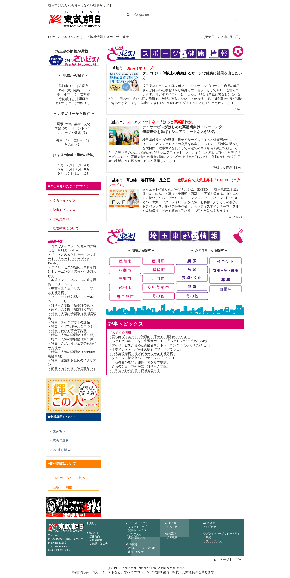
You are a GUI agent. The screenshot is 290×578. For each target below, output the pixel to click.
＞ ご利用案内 (59, 219)
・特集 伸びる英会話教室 (67, 330)
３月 (78, 165)
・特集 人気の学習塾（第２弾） (72, 335)
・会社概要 (170, 537)
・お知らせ (170, 526)
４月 (86, 165)
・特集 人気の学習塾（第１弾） (72, 339)
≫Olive (237, 109)
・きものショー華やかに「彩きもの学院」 (139, 366)
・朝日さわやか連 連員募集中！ (72, 368)
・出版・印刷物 (135, 551)
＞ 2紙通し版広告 (61, 450)
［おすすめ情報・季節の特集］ (73, 155)
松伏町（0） (67, 98)
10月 (69, 173)
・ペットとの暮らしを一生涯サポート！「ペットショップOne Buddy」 (159, 341)
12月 (86, 173)
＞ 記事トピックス (62, 210)
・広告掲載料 (95, 540)
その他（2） (73, 144)
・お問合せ (209, 526)
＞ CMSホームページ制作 (67, 478)
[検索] (179, 14)
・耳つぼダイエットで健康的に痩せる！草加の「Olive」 (149, 336)
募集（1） (63, 140)
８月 (86, 169)
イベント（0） (81, 128)
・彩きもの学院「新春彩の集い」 (72, 305)
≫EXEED (235, 217)
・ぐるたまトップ (136, 526)
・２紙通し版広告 (97, 543)
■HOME (91, 522)
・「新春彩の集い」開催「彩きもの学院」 (139, 362)
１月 (60, 165)
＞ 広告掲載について (64, 228)
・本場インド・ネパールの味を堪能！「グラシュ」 (146, 349)
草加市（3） (67, 86)
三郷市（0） (64, 90)
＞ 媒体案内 (57, 431)
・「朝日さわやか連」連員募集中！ (134, 370)
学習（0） (62, 128)
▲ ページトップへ (227, 559)
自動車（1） (82, 140)
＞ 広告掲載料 (59, 440)
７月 (78, 169)
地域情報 (96, 37)
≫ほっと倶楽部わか (227, 167)
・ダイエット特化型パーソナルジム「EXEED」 (143, 358)
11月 (78, 173)
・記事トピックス (136, 530)
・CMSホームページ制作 (140, 548)
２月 (69, 165)
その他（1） (82, 103)
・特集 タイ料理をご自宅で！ (70, 326)
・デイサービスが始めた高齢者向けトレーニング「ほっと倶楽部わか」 (160, 345)
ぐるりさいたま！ (74, 37)
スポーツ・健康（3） (73, 132)
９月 (60, 173)
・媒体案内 (93, 536)
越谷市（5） (83, 90)
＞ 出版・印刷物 (60, 487)
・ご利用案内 (133, 533)
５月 (60, 169)
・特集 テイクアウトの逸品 (69, 322)
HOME (52, 37)
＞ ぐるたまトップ (62, 200)
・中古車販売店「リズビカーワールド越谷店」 (142, 353)
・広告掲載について (137, 537)
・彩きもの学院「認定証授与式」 (72, 309)
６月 (69, 169)
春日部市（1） (67, 94)
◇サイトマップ (212, 540)
